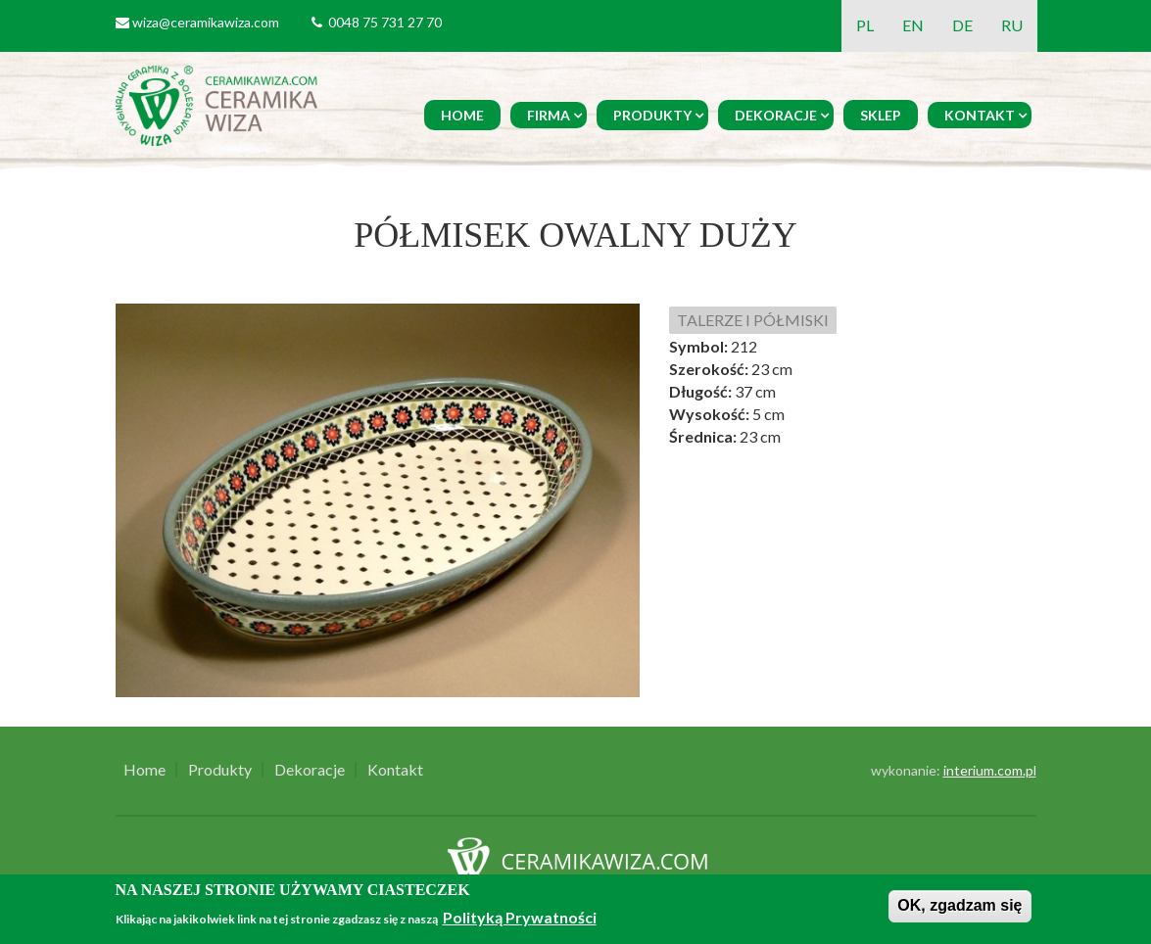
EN (913, 25)
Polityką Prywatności (520, 917)
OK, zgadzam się (959, 905)
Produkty (652, 115)
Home (462, 115)
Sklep (880, 115)
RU (1012, 25)
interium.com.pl (989, 770)
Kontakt (979, 115)
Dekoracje (776, 115)
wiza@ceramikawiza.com (205, 22)
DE (962, 25)
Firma (548, 115)
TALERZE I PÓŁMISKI (753, 319)
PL (865, 25)
